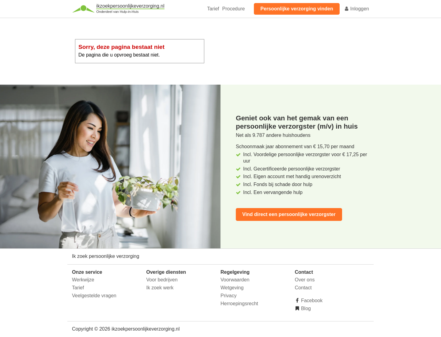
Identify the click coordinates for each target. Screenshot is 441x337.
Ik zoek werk (160, 287)
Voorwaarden (235, 279)
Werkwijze (83, 279)
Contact (303, 287)
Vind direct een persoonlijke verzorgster (289, 214)
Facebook (311, 300)
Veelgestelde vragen (94, 295)
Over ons (305, 279)
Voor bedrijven (162, 279)
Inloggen (356, 8)
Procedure (233, 8)
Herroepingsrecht (239, 303)
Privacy (228, 295)
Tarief (213, 8)
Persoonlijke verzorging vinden (296, 8)
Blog (305, 308)
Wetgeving (232, 287)
